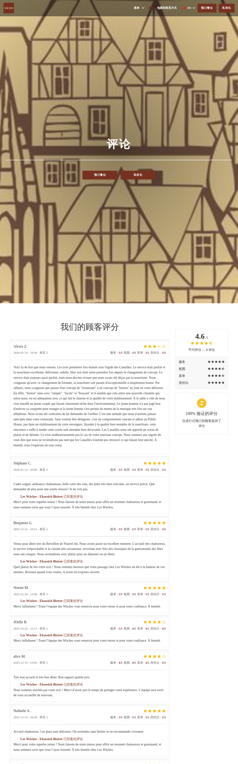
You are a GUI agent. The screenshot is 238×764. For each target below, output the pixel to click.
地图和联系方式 (167, 8)
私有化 (226, 8)
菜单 (139, 8)
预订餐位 (207, 8)
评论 (151, 8)
